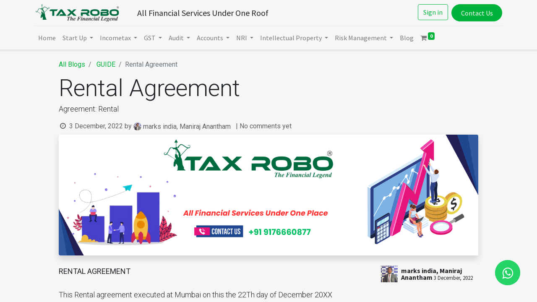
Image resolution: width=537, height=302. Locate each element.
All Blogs (72, 64)
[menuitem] (48, 37)
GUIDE (105, 64)
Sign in (432, 12)
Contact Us (476, 13)
